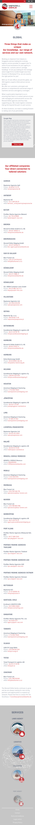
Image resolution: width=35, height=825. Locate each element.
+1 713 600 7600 (13, 390)
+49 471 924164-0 (14, 245)
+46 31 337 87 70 (13, 332)
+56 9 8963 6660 (14, 606)
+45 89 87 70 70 (13, 187)
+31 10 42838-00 (13, 592)
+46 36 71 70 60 (13, 404)
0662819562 (12, 462)
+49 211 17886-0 (13, 274)
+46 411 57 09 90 (13, 664)
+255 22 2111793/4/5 (15, 260)
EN (29, 1)
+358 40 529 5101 (14, 375)
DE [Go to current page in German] (32, 1)
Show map (17, 144)
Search (24, 1)
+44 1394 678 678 (14, 303)
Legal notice (17, 819)
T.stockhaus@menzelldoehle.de (20, 697)
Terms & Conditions (17, 816)
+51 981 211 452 (13, 419)
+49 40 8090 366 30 (15, 361)
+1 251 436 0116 (13, 477)
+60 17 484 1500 (13, 536)
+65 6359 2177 (13, 620)
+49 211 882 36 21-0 (14, 288)
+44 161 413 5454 (13, 433)
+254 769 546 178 (14, 491)
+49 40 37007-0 (13, 346)
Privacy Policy (17, 822)
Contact (17, 813)
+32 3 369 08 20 (13, 202)
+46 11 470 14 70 (13, 520)
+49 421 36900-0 (14, 231)
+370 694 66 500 (14, 649)
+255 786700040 (14, 678)
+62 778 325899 (13, 216)
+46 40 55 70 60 (13, 448)
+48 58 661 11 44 (13, 317)
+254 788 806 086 (14, 506)
